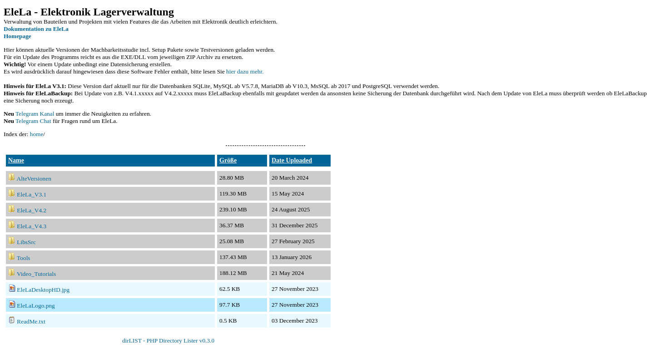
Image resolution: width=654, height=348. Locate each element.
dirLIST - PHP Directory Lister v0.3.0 (168, 340)
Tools (23, 258)
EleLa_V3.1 (31, 194)
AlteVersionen (34, 178)
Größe (228, 160)
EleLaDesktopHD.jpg (43, 289)
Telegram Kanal (34, 113)
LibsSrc (26, 242)
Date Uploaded (292, 160)
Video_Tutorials (36, 273)
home (37, 134)
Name (16, 160)
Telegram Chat (33, 121)
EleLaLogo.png (35, 305)
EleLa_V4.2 (31, 210)
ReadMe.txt (31, 321)
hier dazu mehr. (245, 71)
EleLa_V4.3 (31, 226)
